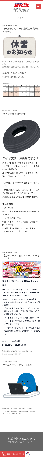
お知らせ (21, 18)
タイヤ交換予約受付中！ (15, 114)
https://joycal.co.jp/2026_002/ (11, 354)
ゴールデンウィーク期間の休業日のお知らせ (20, 30)
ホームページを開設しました (18, 365)
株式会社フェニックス (21, 438)
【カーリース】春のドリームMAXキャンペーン (21, 256)
